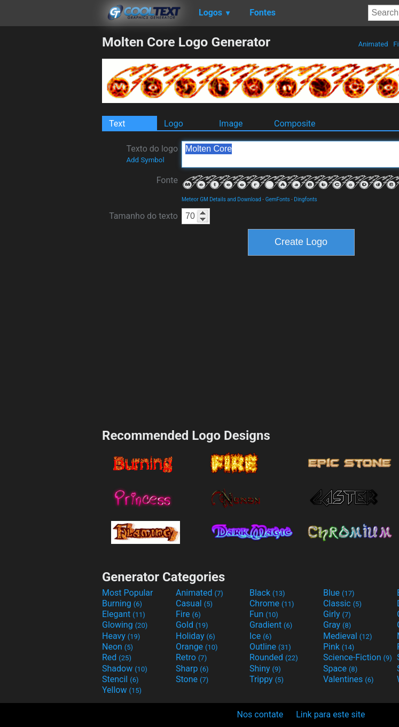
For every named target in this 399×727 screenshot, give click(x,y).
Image (231, 123)
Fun (263, 614)
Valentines (348, 679)
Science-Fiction (357, 657)
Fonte (167, 180)
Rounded (273, 657)
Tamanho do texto (143, 216)
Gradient (270, 625)
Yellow (122, 690)
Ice (260, 636)
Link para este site (330, 714)
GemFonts (277, 199)
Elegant (123, 614)
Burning (122, 603)
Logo (173, 123)
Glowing (124, 625)
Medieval (347, 636)
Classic (342, 603)
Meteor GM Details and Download (221, 199)
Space (340, 668)
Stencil (120, 679)
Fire (188, 614)
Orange (197, 647)
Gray (337, 625)
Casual (194, 603)
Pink (339, 647)
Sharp (192, 668)
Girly (337, 614)
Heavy (121, 636)
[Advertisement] (50, 194)
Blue (339, 593)
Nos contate (260, 714)
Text (117, 123)
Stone (192, 679)
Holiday (195, 636)
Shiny (265, 668)
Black (267, 593)
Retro (191, 657)
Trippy (266, 679)
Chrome (271, 603)
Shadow (124, 668)
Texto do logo (152, 154)
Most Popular (127, 593)
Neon (117, 647)
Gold (192, 625)
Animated (373, 44)
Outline (270, 647)
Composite (295, 123)
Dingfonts (305, 199)
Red (116, 657)
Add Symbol (145, 160)
